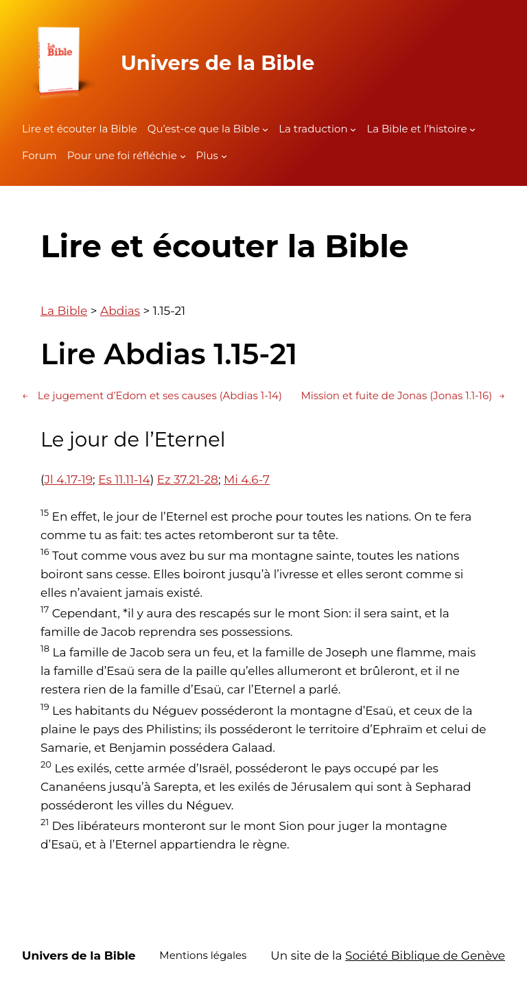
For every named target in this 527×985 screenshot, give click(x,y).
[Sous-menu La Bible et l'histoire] (472, 129)
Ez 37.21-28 (187, 479)
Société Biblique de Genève (425, 955)
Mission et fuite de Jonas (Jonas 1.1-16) (403, 396)
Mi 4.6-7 (247, 479)
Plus (207, 155)
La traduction (313, 128)
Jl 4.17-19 (69, 479)
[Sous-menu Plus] (224, 156)
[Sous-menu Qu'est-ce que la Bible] (265, 129)
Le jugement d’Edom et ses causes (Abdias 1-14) (152, 396)
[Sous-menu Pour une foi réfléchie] (183, 156)
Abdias (120, 311)
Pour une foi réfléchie (122, 155)
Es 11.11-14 (124, 479)
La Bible (63, 311)
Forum (39, 155)
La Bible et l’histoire (416, 128)
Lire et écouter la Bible (79, 128)
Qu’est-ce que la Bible (204, 128)
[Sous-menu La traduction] (353, 129)
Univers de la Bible (217, 63)
